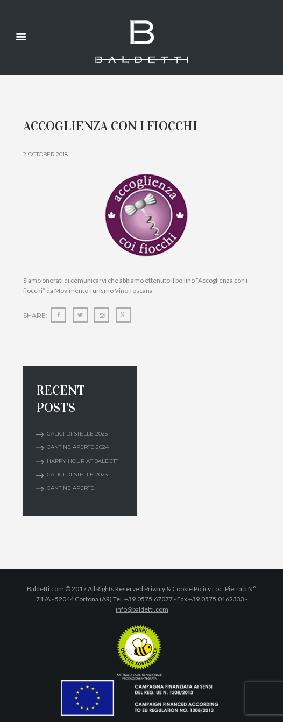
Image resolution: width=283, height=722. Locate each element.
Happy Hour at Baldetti (83, 461)
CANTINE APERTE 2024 (78, 447)
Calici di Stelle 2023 (77, 474)
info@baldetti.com (142, 609)
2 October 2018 (45, 154)
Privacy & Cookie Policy (177, 589)
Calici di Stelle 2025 (77, 433)
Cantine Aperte (70, 488)
